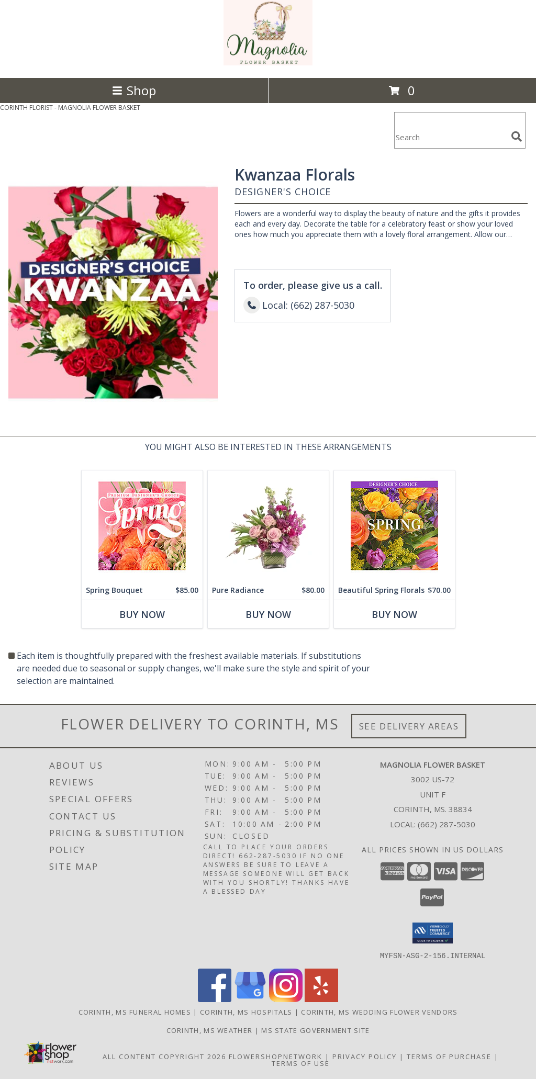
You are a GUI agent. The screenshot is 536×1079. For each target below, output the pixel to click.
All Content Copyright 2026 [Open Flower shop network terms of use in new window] (164, 1056)
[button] (432, 933)
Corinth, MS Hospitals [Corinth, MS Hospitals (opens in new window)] (246, 1011)
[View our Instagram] (286, 999)
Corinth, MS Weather (209, 1030)
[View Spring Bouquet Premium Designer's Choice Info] (142, 525)
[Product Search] (451, 137)
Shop (134, 90)
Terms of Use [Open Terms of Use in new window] (301, 1062)
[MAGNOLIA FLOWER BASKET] (268, 63)
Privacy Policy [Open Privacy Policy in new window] (364, 1056)
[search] (516, 136)
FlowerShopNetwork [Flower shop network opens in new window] (275, 1056)
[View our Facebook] (214, 999)
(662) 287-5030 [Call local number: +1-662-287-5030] (446, 824)
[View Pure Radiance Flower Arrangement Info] (268, 525)
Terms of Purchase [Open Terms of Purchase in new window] (449, 1056)
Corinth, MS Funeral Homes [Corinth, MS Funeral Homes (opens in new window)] (135, 1011)
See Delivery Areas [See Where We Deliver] (409, 726)
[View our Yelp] (321, 999)
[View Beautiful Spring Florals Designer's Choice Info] (394, 525)
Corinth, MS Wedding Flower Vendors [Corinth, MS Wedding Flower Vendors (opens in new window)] (379, 1011)
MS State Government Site (315, 1030)
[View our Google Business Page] (250, 999)
